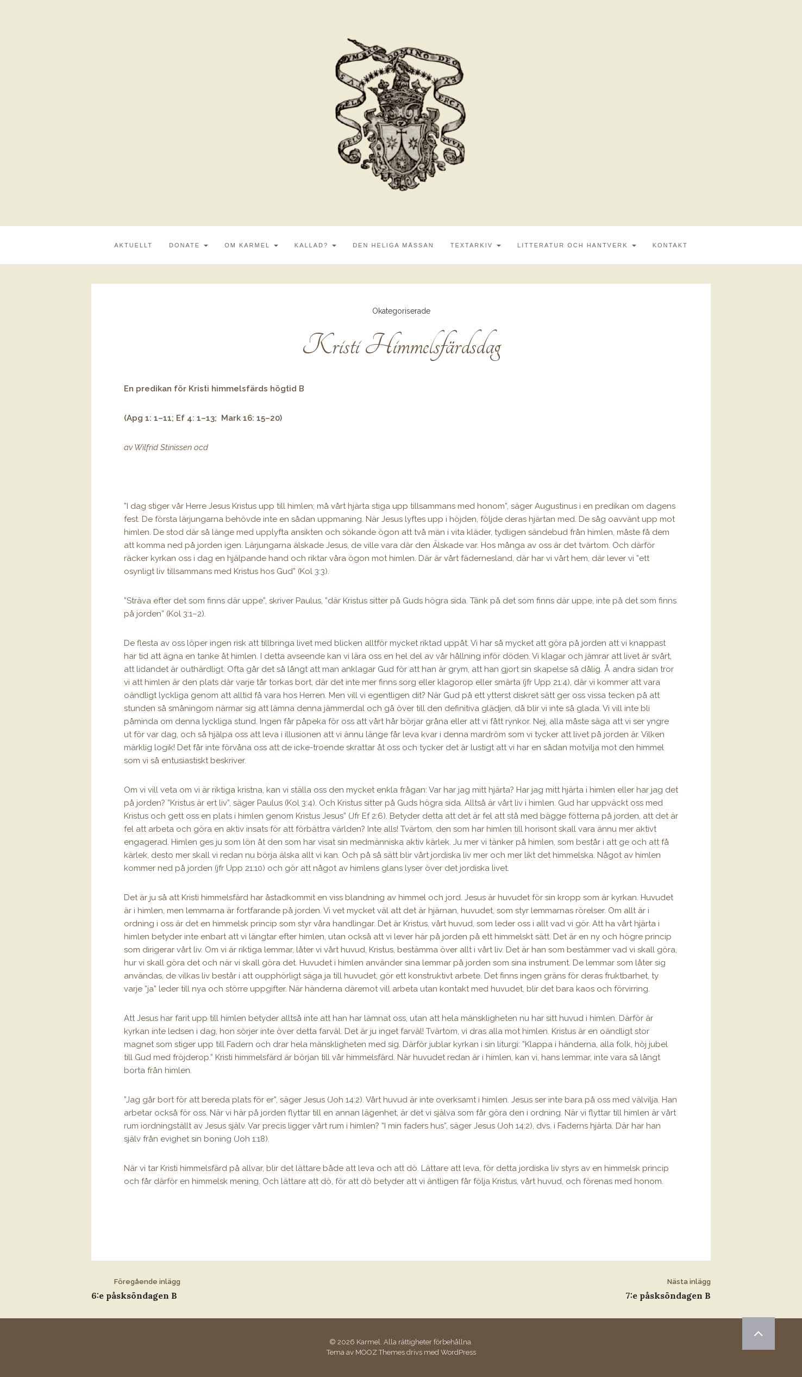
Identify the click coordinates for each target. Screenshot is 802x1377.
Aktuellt (133, 245)
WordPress (458, 1352)
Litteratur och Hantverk (576, 245)
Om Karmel (251, 245)
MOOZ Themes (380, 1352)
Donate (188, 245)
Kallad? (315, 245)
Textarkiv (475, 245)
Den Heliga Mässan (393, 245)
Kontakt (670, 245)
